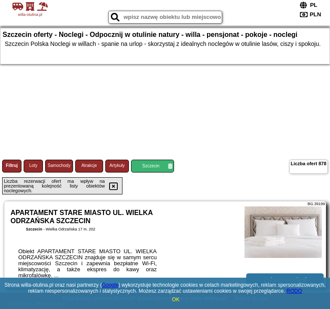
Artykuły (117, 165)
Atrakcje (89, 165)
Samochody (59, 165)
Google (110, 285)
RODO (294, 291)
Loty (33, 165)
